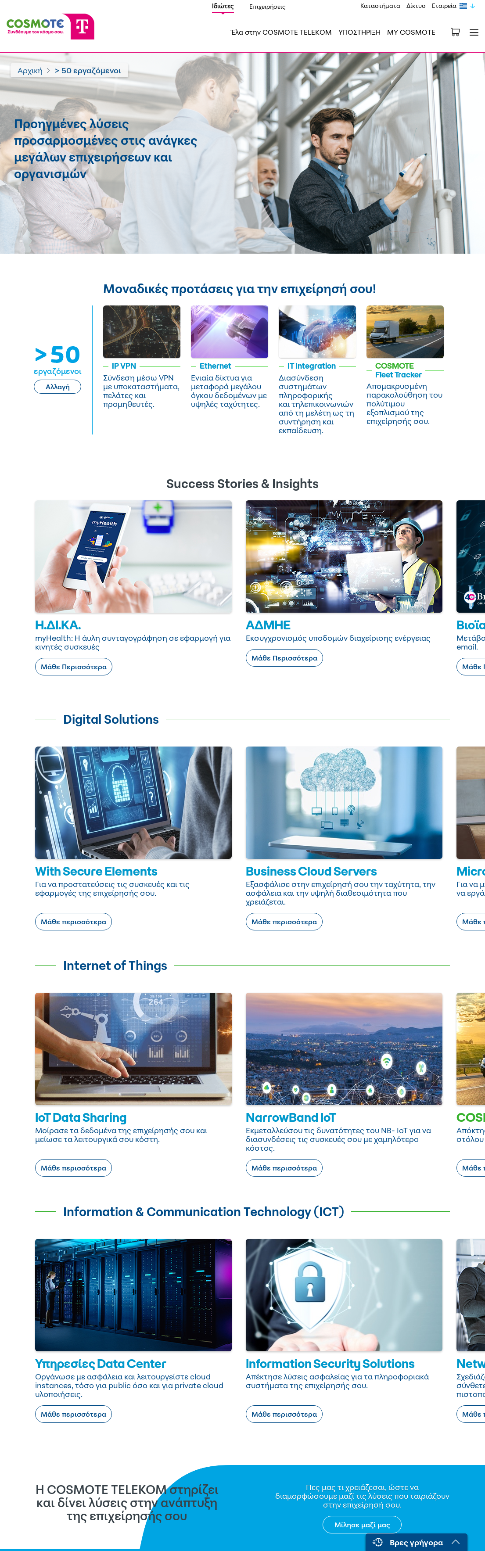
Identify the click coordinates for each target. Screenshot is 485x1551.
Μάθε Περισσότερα (74, 666)
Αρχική (30, 70)
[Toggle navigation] (472, 32)
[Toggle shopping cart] (460, 31)
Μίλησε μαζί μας (362, 1524)
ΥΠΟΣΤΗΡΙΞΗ (359, 32)
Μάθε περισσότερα (73, 921)
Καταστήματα (380, 5)
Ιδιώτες (223, 6)
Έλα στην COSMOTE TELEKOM (281, 32)
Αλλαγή (58, 386)
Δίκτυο (416, 5)
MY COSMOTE (411, 32)
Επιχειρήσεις (267, 6)
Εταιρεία (444, 5)
